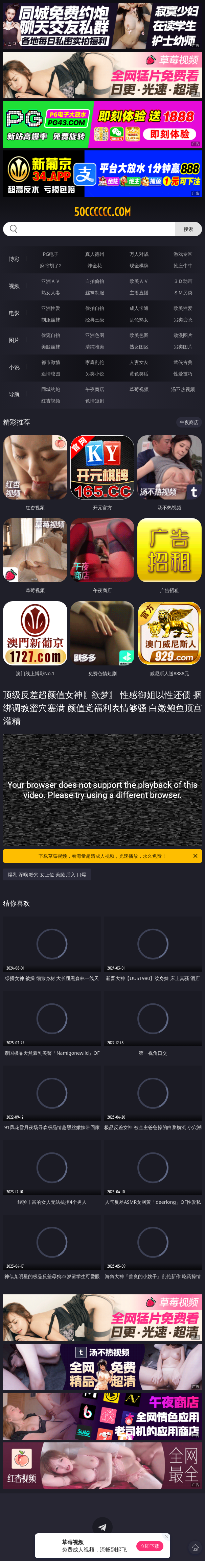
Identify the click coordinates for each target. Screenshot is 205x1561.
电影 (14, 313)
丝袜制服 (94, 292)
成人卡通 (139, 308)
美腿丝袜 (50, 346)
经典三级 (94, 319)
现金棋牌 (139, 265)
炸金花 (95, 265)
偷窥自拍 (50, 335)
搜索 (188, 229)
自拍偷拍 (94, 281)
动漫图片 (183, 335)
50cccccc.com (102, 212)
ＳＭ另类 (183, 292)
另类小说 (94, 373)
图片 (14, 340)
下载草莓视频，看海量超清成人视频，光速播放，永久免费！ (119, 856)
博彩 (14, 259)
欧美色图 (139, 335)
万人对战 (139, 254)
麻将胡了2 (51, 265)
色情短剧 (94, 400)
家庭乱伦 (94, 362)
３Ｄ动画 (183, 281)
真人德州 (94, 254)
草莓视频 (139, 389)
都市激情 (50, 362)
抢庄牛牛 (183, 265)
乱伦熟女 (139, 319)
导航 (14, 394)
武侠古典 (183, 362)
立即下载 (149, 1546)
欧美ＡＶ (139, 281)
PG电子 (51, 254)
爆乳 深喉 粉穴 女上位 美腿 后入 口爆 (47, 874)
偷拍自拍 (94, 308)
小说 (14, 367)
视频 (14, 286)
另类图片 (183, 346)
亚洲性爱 (50, 308)
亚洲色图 (94, 335)
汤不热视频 (183, 389)
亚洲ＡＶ (50, 281)
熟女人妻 (50, 292)
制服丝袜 (50, 319)
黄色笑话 (139, 373)
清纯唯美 (94, 346)
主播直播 (139, 292)
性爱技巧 (183, 373)
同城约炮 (50, 389)
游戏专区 (183, 254)
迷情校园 (50, 373)
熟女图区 (139, 346)
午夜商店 (94, 389)
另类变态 (183, 319)
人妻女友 (139, 362)
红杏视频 (50, 400)
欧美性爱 (183, 308)
